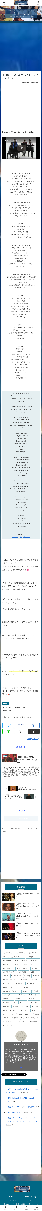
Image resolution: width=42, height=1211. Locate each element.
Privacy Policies (11, 1200)
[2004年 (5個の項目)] (35, 1006)
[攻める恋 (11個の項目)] (23, 972)
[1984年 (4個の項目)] (6, 1018)
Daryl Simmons (25, 537)
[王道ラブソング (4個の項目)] (9, 1022)
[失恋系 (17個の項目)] (25, 960)
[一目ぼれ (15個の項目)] (35, 960)
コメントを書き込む (21, 818)
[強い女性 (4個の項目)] (34, 1022)
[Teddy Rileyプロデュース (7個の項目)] (12, 991)
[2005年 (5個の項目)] (35, 1002)
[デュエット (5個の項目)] (14, 1010)
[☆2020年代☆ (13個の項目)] (23, 968)
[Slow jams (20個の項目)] (33, 957)
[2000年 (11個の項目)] (35, 972)
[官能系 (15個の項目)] (8, 964)
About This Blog (30, 1197)
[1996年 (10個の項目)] (27, 976)
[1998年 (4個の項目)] (28, 1014)
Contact (30, 1200)
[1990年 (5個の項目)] (26, 1006)
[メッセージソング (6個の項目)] (10, 1002)
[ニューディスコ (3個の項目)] (21, 1025)
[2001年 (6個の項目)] (34, 999)
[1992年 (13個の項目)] (35, 968)
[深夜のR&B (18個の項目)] (7, 960)
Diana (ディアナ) (21, 1044)
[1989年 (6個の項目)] (21, 999)
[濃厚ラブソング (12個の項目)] (9, 972)
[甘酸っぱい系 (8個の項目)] (12, 987)
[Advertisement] (21, 46)
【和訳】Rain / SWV (13, 1107)
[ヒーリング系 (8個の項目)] (33, 983)
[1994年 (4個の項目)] (36, 1014)
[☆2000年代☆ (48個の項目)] (21, 953)
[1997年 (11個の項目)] (6, 976)
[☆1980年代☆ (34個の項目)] (34, 953)
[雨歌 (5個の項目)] (5, 1010)
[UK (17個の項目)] (17, 960)
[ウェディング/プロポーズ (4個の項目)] (30, 1018)
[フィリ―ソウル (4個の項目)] (8, 1014)
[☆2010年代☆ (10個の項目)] (16, 976)
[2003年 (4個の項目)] (23, 1022)
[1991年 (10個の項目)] (36, 976)
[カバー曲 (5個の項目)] (35, 1010)
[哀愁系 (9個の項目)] (35, 979)
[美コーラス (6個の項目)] (34, 995)
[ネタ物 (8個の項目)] (20, 983)
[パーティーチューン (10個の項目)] (10, 979)
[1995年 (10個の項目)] (25, 979)
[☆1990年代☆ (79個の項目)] (8, 953)
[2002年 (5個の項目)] (16, 1006)
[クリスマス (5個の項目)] (25, 1010)
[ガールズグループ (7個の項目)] (10, 995)
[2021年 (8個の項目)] (31, 987)
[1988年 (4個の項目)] (19, 1014)
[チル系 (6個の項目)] (24, 1002)
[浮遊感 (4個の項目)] (15, 1018)
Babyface (15, 537)
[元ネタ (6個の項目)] (23, 995)
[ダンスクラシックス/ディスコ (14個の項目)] (27, 964)
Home (11, 1197)
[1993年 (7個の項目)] (26, 991)
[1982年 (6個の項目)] (8, 999)
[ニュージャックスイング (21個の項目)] (13, 957)
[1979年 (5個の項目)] (6, 1006)
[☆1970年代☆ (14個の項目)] (9, 968)
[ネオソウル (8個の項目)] (8, 983)
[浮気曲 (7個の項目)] (35, 991)
